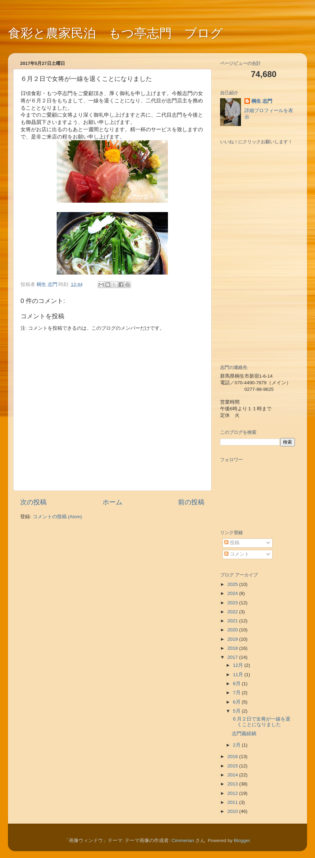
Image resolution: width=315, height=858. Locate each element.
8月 (237, 683)
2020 (233, 629)
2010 (233, 811)
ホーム (112, 502)
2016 (233, 756)
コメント (236, 554)
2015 (233, 765)
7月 (237, 692)
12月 (238, 665)
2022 (233, 611)
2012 (233, 793)
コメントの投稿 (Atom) (57, 516)
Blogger (242, 840)
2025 (233, 584)
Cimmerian (182, 840)
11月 (238, 674)
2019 (233, 639)
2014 (233, 774)
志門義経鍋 (244, 733)
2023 (233, 602)
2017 (233, 657)
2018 (233, 648)
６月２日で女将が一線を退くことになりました (261, 721)
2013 (233, 783)
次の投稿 (33, 502)
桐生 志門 (261, 101)
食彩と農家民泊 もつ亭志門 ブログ (115, 33)
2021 (233, 620)
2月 (237, 745)
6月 (237, 702)
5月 (237, 711)
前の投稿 (191, 502)
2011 (233, 802)
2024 (233, 593)
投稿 (232, 542)
